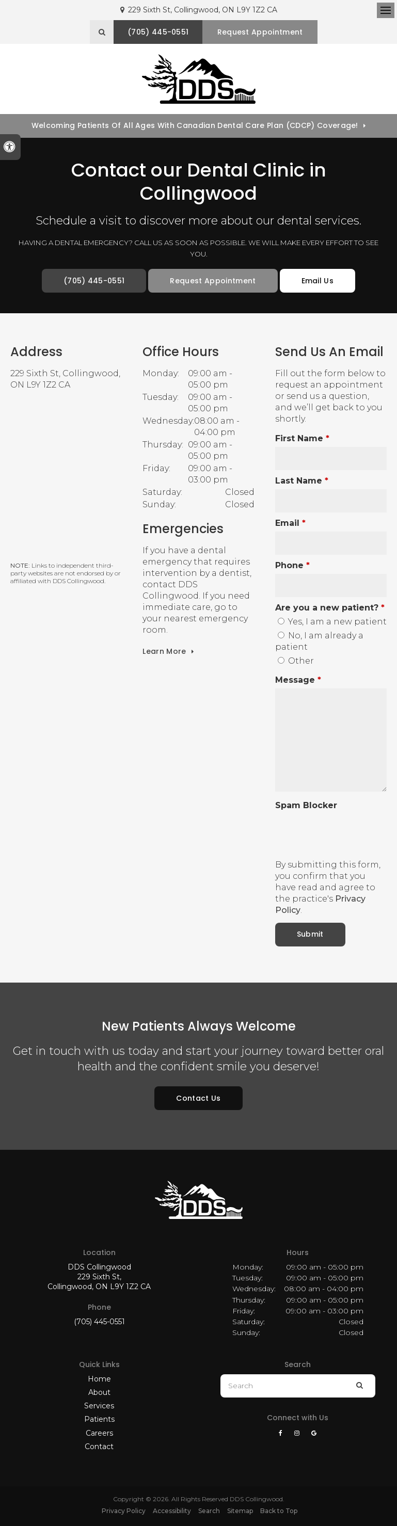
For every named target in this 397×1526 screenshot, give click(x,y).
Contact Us (198, 1098)
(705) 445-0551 (99, 1321)
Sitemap (240, 1511)
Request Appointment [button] (260, 32)
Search (209, 1511)
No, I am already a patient (319, 641)
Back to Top (278, 1511)
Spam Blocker (306, 805)
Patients (99, 1419)
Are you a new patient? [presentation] (330, 608)
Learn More (164, 651)
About (99, 1392)
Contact (99, 1446)
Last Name (301, 481)
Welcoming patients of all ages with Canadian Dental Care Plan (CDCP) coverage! (194, 125)
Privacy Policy (124, 1511)
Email (290, 523)
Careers (99, 1433)
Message (298, 680)
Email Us (317, 281)
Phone (292, 565)
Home (99, 1379)
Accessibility (172, 1511)
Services (99, 1405)
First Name (302, 438)
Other (296, 661)
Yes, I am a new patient (332, 622)
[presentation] (335, 829)
